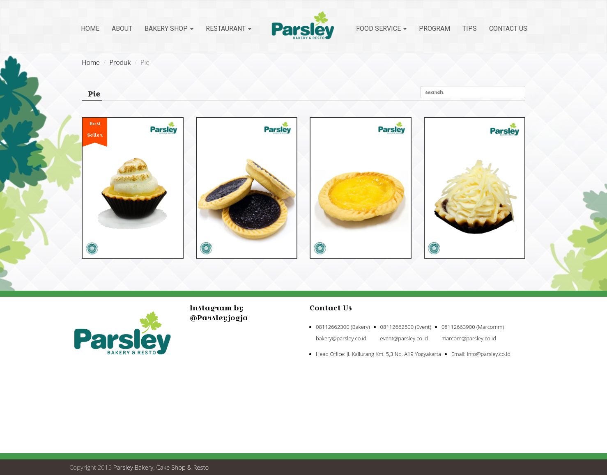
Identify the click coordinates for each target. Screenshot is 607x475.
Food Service (381, 28)
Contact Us (508, 28)
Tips (469, 28)
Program (434, 28)
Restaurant (228, 28)
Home (90, 28)
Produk (120, 62)
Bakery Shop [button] (169, 28)
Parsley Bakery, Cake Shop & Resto (161, 467)
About (122, 28)
